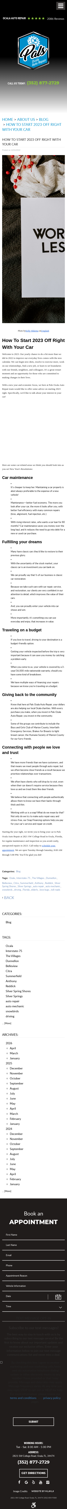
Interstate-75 (23, 878)
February (15, 1119)
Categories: (12, 913)
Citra (16, 883)
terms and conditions (23, 1398)
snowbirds (7, 889)
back (9, 897)
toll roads (55, 889)
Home (7, 119)
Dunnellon (51, 878)
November (16, 1073)
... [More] (6, 1023)
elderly (34, 889)
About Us (26, 119)
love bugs (44, 889)
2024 (9, 1129)
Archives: (10, 1034)
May (12, 1103)
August (14, 1088)
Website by (42, 1491)
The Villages (38, 878)
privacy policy (52, 1398)
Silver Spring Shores (18, 991)
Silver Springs (24, 886)
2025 (9, 1063)
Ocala (12, 878)
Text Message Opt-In (33, 1318)
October (15, 1078)
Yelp (33, 1484)
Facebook (19, 1484)
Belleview (7, 883)
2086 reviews (55, 18)
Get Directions (33, 1473)
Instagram (47, 1484)
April (13, 1048)
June (13, 1098)
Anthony (39, 883)
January (15, 1058)
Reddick (49, 883)
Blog (43, 119)
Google (26, 1484)
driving (17, 889)
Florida (26, 889)
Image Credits (20, 1491)
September (16, 1083)
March (14, 1053)
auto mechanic (53, 886)
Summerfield (26, 883)
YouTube (40, 1484)
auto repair (38, 886)
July (12, 1093)
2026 (9, 1043)
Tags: (6, 937)
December (16, 1068)
